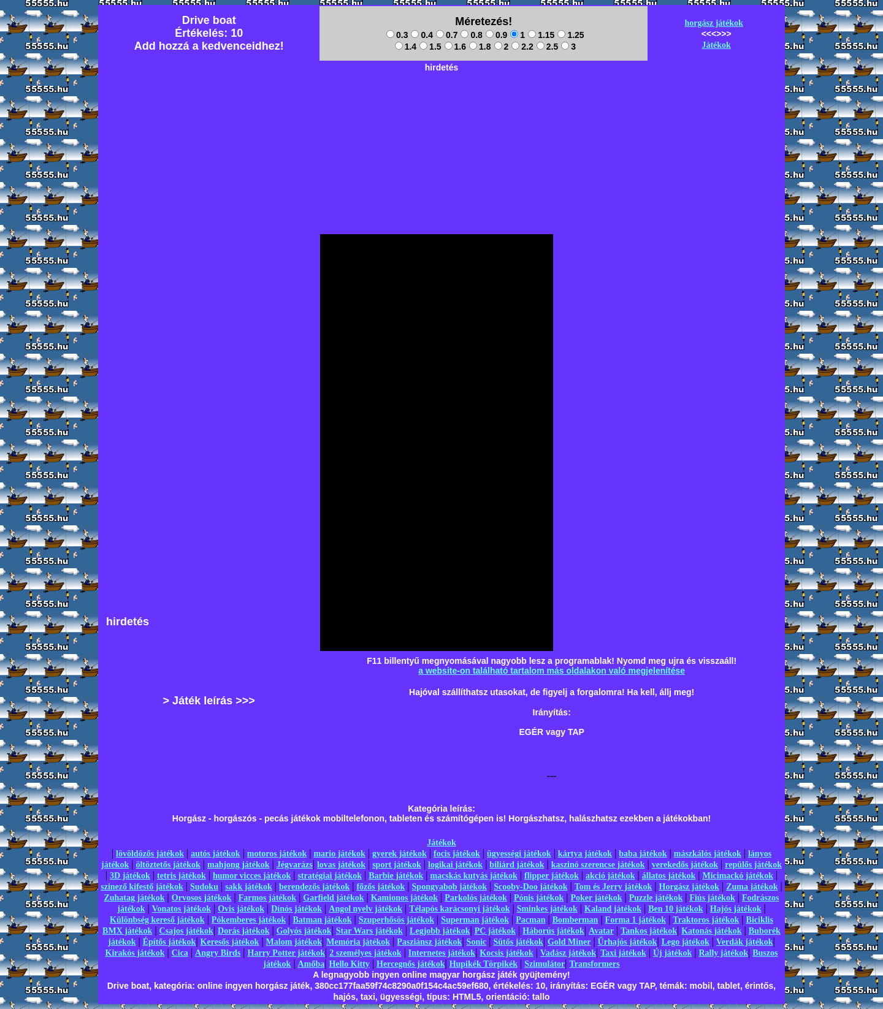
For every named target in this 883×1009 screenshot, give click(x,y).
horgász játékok (714, 23)
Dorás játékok (243, 930)
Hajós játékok (736, 908)
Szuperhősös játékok (396, 919)
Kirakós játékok (135, 953)
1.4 (405, 46)
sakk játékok (248, 886)
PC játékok (495, 930)
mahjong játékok (238, 864)
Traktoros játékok (706, 919)
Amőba (311, 964)
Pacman (530, 919)
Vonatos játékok (181, 908)
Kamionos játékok (404, 897)
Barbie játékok (396, 875)
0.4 (421, 35)
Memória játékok (358, 941)
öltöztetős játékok (168, 864)
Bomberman (575, 919)
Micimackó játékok (737, 875)
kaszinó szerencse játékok (598, 864)
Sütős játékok (518, 941)
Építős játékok (169, 941)
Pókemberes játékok (249, 919)
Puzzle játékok (655, 897)
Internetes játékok (441, 953)
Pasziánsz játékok (429, 941)
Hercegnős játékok (411, 964)
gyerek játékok (399, 853)
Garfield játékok (333, 897)
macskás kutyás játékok (473, 875)
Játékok (715, 45)
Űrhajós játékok (627, 941)
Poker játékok (596, 897)
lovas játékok (341, 864)
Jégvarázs (295, 864)
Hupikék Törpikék (483, 964)
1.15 (541, 35)
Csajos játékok (186, 930)
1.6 (455, 46)
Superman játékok (475, 919)
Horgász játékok (689, 886)
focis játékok (457, 853)
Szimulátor (544, 964)
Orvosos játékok (202, 897)
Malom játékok (294, 941)
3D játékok (130, 875)
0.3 (397, 35)
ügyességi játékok (519, 853)
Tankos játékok (649, 930)
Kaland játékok (612, 908)
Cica (180, 953)
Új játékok (672, 953)
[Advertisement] (441, 104)
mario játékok (339, 853)
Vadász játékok (568, 953)
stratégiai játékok (329, 875)
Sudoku (204, 886)
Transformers (595, 964)
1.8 (480, 46)
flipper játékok (551, 875)
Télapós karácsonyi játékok (459, 908)
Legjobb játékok (440, 930)
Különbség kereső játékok (157, 919)
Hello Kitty (349, 964)
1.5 (430, 46)
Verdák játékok (744, 941)
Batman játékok (321, 919)
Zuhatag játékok (134, 897)
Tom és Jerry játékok (613, 886)
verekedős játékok (685, 864)
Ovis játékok (241, 908)
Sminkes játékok (547, 908)
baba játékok (643, 853)
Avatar (601, 930)
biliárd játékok (516, 864)
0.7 (446, 35)
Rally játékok (723, 953)
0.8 (471, 35)
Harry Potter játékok (286, 953)
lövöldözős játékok (150, 853)
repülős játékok (753, 864)
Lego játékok (685, 941)
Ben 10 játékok (675, 908)
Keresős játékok (230, 941)
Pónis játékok (539, 897)
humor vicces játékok (252, 875)
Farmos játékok (268, 897)
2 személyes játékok (365, 953)
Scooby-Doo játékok (530, 886)
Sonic (477, 941)
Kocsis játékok (506, 953)
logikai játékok (455, 864)
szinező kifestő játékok (142, 886)
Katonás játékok (711, 930)
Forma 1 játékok (636, 919)
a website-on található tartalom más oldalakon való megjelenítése (551, 671)
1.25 (570, 35)
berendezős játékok (314, 886)
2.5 (547, 46)
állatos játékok (669, 875)
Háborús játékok (553, 930)
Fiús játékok (712, 897)
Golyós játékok (304, 930)
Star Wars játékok (369, 930)
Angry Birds (217, 953)
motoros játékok (277, 853)
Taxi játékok (623, 953)
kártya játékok (585, 853)
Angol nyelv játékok (365, 908)
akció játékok (610, 875)
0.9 (496, 35)
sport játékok (396, 864)
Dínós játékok (296, 908)
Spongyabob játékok (449, 886)
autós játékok (215, 853)
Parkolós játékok (476, 897)
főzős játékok (380, 886)
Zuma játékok (752, 886)
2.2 (522, 46)
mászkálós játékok (707, 853)
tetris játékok (181, 875)
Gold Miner (569, 941)
